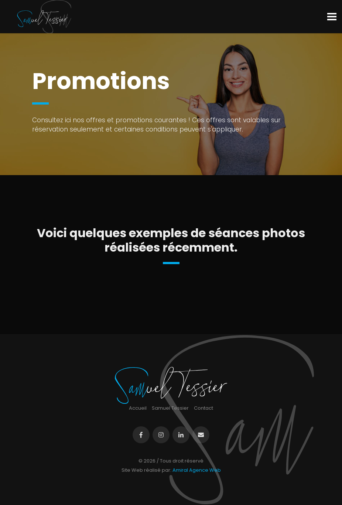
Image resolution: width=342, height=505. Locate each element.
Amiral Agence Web (196, 470)
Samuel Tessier (170, 408)
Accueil (138, 408)
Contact (203, 408)
